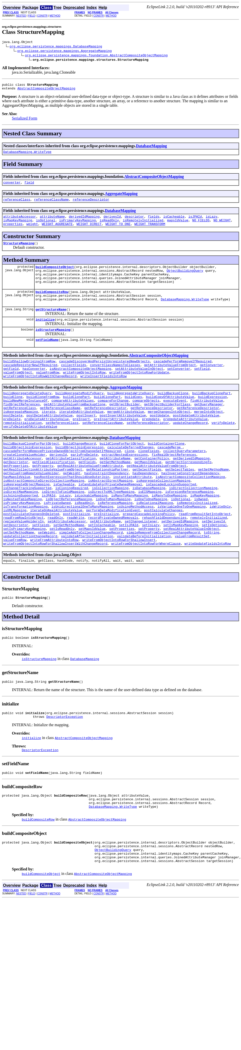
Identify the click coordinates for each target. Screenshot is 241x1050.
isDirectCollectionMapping (193, 525)
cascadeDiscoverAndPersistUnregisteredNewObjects (104, 378)
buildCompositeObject (54, 275)
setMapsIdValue (91, 574)
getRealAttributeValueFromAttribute (90, 498)
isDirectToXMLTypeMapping (111, 529)
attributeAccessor (19, 221)
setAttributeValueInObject (139, 387)
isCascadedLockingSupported (171, 520)
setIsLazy (150, 569)
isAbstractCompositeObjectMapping (80, 387)
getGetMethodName (115, 494)
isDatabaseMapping (148, 525)
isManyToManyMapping (129, 534)
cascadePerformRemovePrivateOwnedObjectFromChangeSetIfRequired (62, 480)
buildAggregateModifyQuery (79, 414)
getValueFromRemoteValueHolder (31, 507)
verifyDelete (223, 449)
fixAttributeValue (206, 422)
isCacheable (174, 221)
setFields (40, 569)
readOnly (55, 560)
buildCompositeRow (51, 303)
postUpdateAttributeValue (196, 440)
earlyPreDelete (84, 485)
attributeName (52, 221)
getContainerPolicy (151, 489)
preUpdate (150, 445)
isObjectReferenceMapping (69, 538)
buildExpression (212, 418)
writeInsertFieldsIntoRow (103, 396)
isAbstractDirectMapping (110, 516)
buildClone (12, 418)
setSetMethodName (18, 578)
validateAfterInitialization (87, 582)
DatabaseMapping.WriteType (27, 154)
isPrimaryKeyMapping (77, 226)
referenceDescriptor (91, 204)
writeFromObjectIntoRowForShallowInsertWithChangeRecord (55, 591)
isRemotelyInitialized (143, 226)
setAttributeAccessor (66, 565)
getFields (87, 494)
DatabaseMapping (151, 148)
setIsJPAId (128, 569)
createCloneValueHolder (24, 485)
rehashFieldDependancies (164, 560)
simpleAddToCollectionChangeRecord (91, 578)
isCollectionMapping (110, 525)
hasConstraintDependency (106, 507)
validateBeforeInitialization (144, 582)
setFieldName (47, 356)
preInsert (81, 445)
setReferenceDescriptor (148, 449)
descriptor (134, 221)
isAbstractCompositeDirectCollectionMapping (43, 516)
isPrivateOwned (57, 542)
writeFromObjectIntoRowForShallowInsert (118, 587)
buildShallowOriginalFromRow (29, 378)
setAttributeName (105, 565)
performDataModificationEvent (113, 551)
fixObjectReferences (21, 427)
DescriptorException (64, 769)
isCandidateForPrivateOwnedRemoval (110, 520)
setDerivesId (213, 565)
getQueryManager (208, 427)
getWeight (71, 507)
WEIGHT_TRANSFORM (149, 230)
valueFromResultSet (192, 582)
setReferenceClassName (102, 449)
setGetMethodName (68, 569)
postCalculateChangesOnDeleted (31, 556)
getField (11, 387)
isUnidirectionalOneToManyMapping (82, 547)
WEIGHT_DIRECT (88, 230)
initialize (45, 334)
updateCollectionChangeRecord (30, 582)
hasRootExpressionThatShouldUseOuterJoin (71, 511)
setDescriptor (15, 569)
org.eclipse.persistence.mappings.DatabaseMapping (56, 47)
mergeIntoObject (208, 436)
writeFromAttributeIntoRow (54, 587)
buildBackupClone (172, 414)
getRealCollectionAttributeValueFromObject (42, 502)
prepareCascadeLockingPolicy (149, 556)
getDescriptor (15, 494)
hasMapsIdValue (16, 511)
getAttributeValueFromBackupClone (75, 427)
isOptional (45, 226)
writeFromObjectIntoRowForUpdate (139, 391)
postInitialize (76, 556)
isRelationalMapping (154, 542)
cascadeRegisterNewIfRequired (30, 382)
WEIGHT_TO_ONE (117, 230)
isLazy (211, 221)
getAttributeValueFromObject (170, 382)
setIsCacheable (101, 569)
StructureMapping (18, 250)
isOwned (201, 538)
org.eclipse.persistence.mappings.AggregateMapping (64, 51)
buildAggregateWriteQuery (130, 414)
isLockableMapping (91, 534)
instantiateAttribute (132, 511)
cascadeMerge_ (169, 476)
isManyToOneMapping (169, 534)
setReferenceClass (62, 449)
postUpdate (159, 440)
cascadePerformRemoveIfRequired (182, 378)
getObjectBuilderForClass (167, 427)
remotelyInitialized (208, 560)
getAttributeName (115, 489)
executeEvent (174, 422)
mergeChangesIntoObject (169, 436)
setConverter (178, 387)
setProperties (121, 574)
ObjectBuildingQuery (185, 279)
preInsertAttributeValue (116, 445)
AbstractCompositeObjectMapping (46, 90)
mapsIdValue (177, 226)
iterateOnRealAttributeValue (56, 551)
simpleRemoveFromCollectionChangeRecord (163, 578)
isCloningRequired (71, 525)
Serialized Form (24, 120)
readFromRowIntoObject (23, 560)
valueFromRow (47, 391)
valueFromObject (17, 391)
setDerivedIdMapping (179, 565)
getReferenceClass (19, 431)
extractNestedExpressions (125, 485)
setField (201, 387)
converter (12, 186)
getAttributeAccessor (22, 489)
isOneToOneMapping (150, 538)
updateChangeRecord (190, 449)
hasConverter (34, 387)
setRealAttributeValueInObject (191, 574)
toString (211, 578)
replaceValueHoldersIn (23, 565)
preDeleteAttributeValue (46, 445)
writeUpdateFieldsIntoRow (207, 591)
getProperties (15, 498)
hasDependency (144, 507)
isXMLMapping (14, 551)
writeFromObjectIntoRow (84, 391)
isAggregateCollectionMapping (163, 516)
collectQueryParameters (184, 480)
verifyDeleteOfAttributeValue (30, 454)
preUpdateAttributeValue (185, 445)
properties (12, 230)
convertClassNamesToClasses (115, 382)
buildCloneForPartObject (122, 471)
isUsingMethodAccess (135, 547)
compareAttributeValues (72, 422)
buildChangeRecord (79, 471)
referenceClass (16, 204)
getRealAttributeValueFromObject (156, 498)
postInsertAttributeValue (123, 440)
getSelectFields (146, 502)
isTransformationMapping (25, 547)
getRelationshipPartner (107, 502)
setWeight (46, 578)
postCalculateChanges (163, 551)
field (29, 186)
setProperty (148, 574)
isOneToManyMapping (113, 538)
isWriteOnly (220, 547)
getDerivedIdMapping (191, 489)
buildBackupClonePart (211, 414)
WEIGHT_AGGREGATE (57, 230)
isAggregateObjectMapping (26, 520)
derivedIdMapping (84, 221)
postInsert (86, 440)
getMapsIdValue (147, 494)
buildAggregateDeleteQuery (27, 414)
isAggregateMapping (20, 436)
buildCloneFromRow (42, 418)
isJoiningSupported (20, 534)
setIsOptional (214, 569)
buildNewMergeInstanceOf (25, 422)
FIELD (31, 15)
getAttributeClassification (71, 489)
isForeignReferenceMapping (189, 529)
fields (153, 221)
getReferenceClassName (60, 431)
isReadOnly (109, 226)
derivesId (112, 221)
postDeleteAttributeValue (49, 440)
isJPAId (195, 221)
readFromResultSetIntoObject (205, 556)
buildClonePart (76, 418)
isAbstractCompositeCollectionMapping (190, 511)
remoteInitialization (22, 449)
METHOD (55, 15)
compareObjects (145, 422)
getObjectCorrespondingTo (188, 494)
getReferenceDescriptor (105, 431)
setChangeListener (141, 565)
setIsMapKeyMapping (180, 569)
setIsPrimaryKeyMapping (24, 574)
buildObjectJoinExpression (27, 476)
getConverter (211, 382)
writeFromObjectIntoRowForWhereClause (146, 591)
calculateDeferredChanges (130, 476)
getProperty (42, 498)
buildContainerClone (166, 471)
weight (32, 230)
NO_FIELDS (201, 226)
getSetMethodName (213, 502)
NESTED (21, 15)
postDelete (12, 440)
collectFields (73, 382)
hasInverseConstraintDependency (190, 507)
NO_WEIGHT (222, 226)
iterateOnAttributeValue (81, 436)
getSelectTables (179, 502)
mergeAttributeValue (125, 436)
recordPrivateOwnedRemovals (113, 560)
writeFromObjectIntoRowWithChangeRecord (39, 396)
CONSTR (42, 15)
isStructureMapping (52, 345)
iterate (48, 436)
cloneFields (148, 480)
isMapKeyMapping (17, 226)
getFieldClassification (53, 494)
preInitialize (106, 556)
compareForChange (113, 422)
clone (129, 480)
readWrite (75, 560)
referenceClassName (51, 204)
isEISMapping (149, 529)
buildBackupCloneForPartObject (31, 471)
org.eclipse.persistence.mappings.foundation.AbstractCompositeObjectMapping (96, 56)
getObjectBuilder (124, 427)
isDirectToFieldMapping (63, 529)
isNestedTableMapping (22, 538)
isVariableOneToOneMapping (181, 547)
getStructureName (50, 323)
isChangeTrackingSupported (27, 525)
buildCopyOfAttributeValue (170, 418)
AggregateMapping (121, 197)
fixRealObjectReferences (174, 485)
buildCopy (133, 418)
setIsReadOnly (61, 574)
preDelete (12, 445)
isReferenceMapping (115, 542)
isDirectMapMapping (20, 529)
